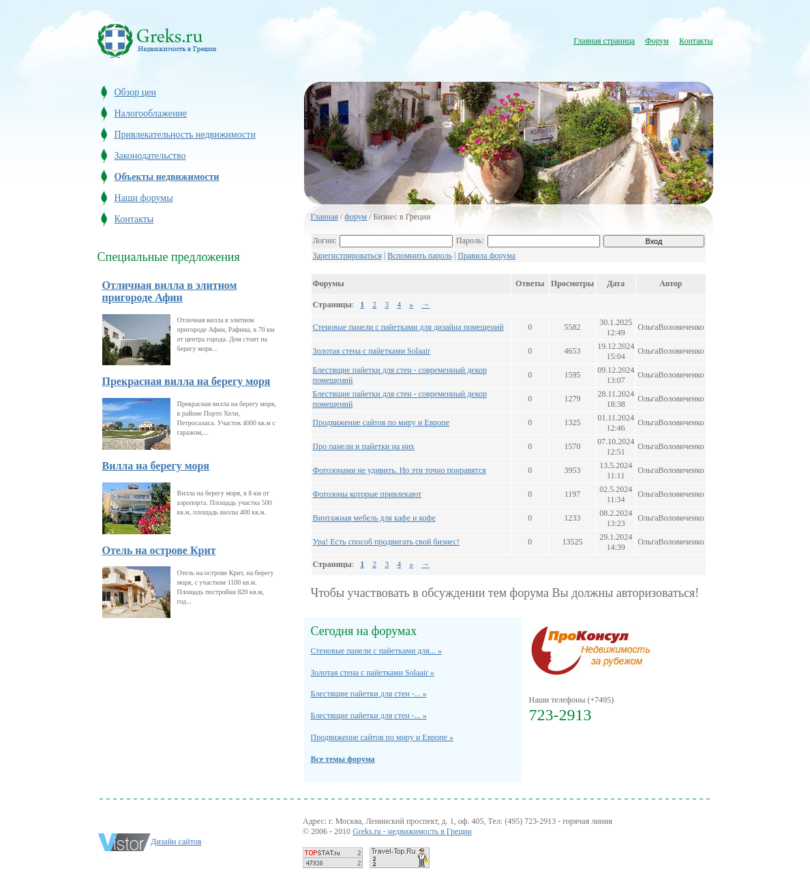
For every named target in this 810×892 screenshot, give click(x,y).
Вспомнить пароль (419, 255)
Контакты (696, 41)
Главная (324, 216)
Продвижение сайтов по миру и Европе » (382, 737)
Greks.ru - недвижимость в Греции (412, 831)
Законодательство (150, 156)
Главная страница (604, 41)
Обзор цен (135, 92)
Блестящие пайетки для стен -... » (369, 693)
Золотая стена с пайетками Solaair (372, 351)
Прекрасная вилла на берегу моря (186, 381)
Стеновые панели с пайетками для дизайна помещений (408, 327)
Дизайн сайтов (176, 841)
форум (355, 216)
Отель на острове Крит (159, 550)
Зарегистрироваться (347, 255)
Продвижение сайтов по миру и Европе (381, 422)
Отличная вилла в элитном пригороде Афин (169, 291)
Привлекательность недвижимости (185, 134)
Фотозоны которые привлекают (367, 494)
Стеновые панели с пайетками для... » (376, 651)
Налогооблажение (151, 113)
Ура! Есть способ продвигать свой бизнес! (386, 542)
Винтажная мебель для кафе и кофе (374, 518)
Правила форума (486, 255)
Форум (657, 41)
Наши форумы (144, 198)
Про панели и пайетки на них (364, 446)
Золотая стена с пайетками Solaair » (373, 672)
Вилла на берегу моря (155, 466)
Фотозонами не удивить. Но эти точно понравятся (399, 470)
